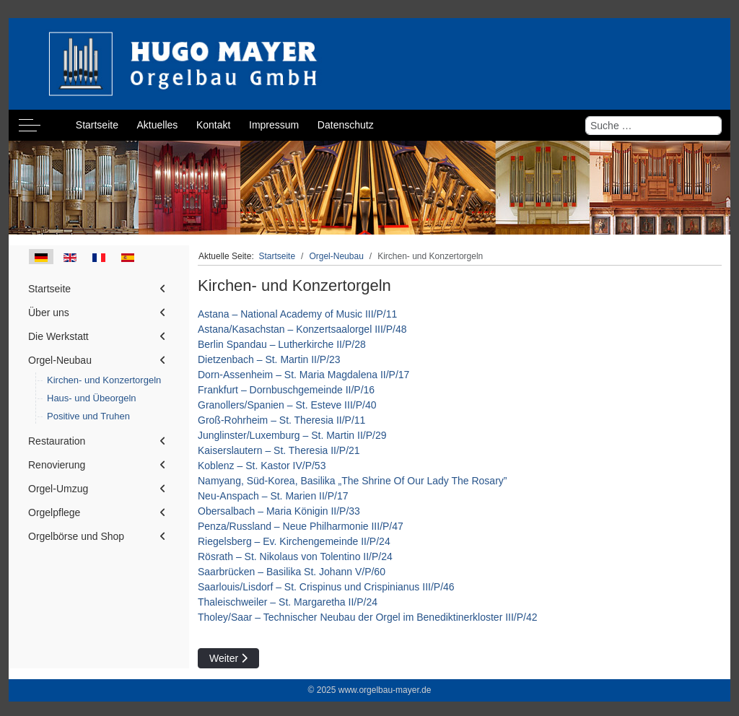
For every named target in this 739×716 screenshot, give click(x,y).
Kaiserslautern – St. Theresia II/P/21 (279, 450)
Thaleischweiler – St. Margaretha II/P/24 (287, 602)
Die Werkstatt (58, 336)
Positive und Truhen (88, 416)
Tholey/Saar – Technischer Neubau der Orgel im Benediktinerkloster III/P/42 (368, 617)
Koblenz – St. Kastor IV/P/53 (261, 465)
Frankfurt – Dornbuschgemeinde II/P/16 (286, 390)
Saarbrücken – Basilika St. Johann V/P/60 (291, 571)
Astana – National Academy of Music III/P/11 (297, 314)
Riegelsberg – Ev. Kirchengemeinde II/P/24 (294, 541)
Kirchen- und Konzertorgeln (104, 380)
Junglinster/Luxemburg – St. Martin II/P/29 (292, 435)
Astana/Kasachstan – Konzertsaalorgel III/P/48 (302, 329)
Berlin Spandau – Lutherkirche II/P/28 (282, 344)
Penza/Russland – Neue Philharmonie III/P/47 (300, 526)
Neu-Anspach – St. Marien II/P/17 (273, 496)
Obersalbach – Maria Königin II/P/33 (279, 511)
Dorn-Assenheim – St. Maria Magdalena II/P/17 (303, 374)
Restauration (56, 441)
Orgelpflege (54, 512)
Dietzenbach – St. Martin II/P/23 (269, 359)
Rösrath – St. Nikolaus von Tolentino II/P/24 (295, 556)
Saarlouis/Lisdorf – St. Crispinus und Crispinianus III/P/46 (326, 587)
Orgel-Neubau (60, 360)
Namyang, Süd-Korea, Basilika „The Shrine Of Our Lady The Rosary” (352, 480)
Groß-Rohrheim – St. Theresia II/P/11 (281, 420)
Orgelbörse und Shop (76, 536)
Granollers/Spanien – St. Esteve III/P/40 (287, 405)
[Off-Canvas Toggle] (29, 125)
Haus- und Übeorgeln (91, 398)
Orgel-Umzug (58, 488)
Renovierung (56, 465)
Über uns (48, 312)
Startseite (49, 288)
